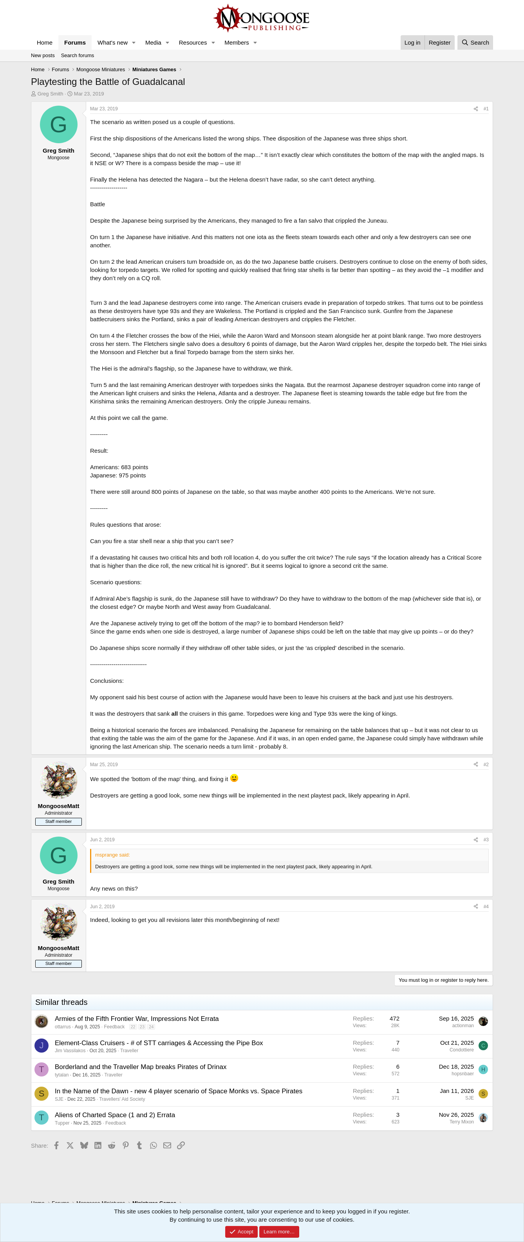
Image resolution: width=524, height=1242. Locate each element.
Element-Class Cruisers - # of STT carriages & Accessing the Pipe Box (159, 1043)
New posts (43, 55)
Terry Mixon (462, 1122)
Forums (75, 42)
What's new (113, 42)
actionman (463, 1025)
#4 (486, 906)
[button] (133, 42)
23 (142, 1026)
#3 (486, 839)
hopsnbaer (463, 1073)
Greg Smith (50, 94)
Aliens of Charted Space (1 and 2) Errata (115, 1115)
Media (153, 42)
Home (44, 42)
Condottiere (462, 1050)
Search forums (77, 55)
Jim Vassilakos (70, 1050)
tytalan (62, 1075)
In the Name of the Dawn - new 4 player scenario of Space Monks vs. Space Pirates (178, 1091)
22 (133, 1026)
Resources (193, 42)
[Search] (475, 42)
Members (236, 42)
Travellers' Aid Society (122, 1099)
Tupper (62, 1123)
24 (151, 1026)
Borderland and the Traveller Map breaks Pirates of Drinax (140, 1067)
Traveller (129, 1050)
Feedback (114, 1027)
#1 (486, 109)
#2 (486, 764)
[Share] (476, 108)
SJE (59, 1099)
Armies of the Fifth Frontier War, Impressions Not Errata (137, 1018)
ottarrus (63, 1027)
